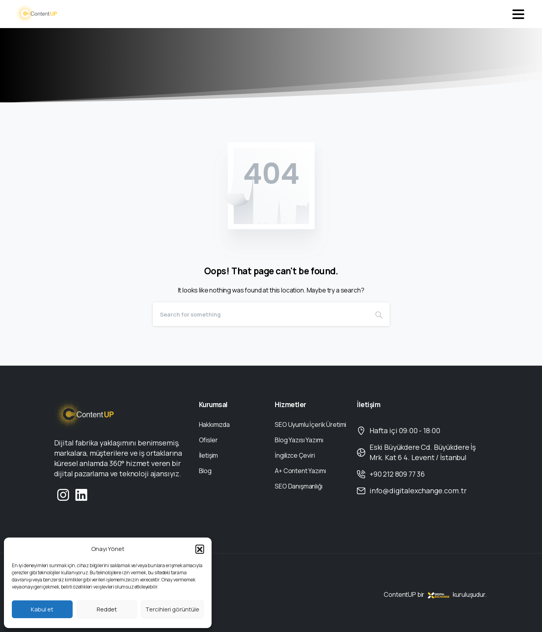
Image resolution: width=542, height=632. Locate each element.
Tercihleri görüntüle (172, 609)
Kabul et (42, 609)
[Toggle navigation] (518, 14)
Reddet (107, 609)
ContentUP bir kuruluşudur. (435, 594)
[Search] (260, 314)
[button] (200, 549)
